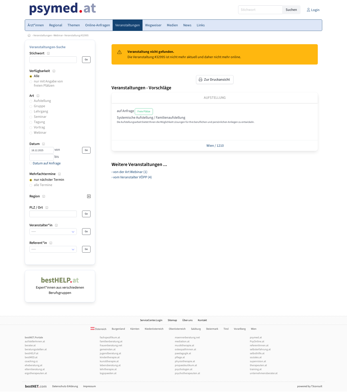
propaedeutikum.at (186, 365)
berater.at (30, 345)
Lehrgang (41, 111)
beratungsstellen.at (36, 349)
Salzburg (196, 329)
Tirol (226, 329)
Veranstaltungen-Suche (47, 47)
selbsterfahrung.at (260, 349)
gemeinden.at (108, 349)
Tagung (39, 122)
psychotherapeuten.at (187, 373)
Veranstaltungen (42, 35)
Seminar (40, 116)
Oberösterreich (177, 329)
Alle (36, 76)
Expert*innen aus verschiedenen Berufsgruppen (60, 287)
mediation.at (182, 341)
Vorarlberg (240, 329)
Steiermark (212, 329)
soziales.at (256, 357)
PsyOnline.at (257, 341)
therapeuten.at (258, 365)
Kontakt (202, 320)
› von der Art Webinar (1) (129, 171)
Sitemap (172, 320)
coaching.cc (31, 361)
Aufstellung (42, 100)
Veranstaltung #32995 (76, 35)
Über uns (187, 320)
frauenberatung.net (111, 345)
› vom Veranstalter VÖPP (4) (132, 177)
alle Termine (43, 185)
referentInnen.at (259, 345)
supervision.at (258, 361)
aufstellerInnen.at (35, 341)
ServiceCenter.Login (151, 320)
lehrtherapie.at (108, 369)
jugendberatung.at (110, 353)
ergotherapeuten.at (36, 373)
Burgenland (118, 329)
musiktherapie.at (184, 345)
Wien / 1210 (215, 145)
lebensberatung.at (110, 365)
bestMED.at (31, 357)
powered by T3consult (309, 386)
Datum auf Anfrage (45, 163)
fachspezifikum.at (110, 337)
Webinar (58, 35)
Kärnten (134, 329)
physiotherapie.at (185, 361)
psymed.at (256, 337)
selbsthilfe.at (257, 353)
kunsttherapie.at (109, 361)
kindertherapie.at (110, 357)
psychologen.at (183, 369)
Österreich (98, 329)
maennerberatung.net (187, 337)
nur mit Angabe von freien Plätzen (48, 83)
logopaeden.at (108, 373)
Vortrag (39, 127)
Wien (253, 329)
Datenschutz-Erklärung (65, 386)
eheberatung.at (33, 365)
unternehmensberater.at (264, 373)
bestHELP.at (31, 353)
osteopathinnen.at (185, 349)
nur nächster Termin (49, 179)
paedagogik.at (183, 353)
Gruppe (39, 106)
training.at (256, 369)
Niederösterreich (154, 329)
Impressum (89, 386)
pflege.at (180, 357)
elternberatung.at (35, 369)
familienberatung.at (111, 341)
